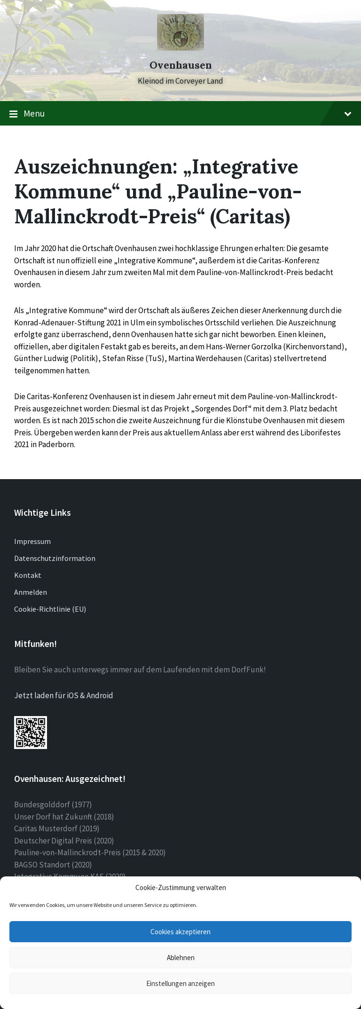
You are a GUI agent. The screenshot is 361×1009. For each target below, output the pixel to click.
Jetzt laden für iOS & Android (63, 695)
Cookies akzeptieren (180, 931)
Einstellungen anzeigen (180, 983)
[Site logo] (180, 48)
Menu (180, 114)
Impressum (32, 541)
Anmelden (30, 592)
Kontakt (27, 575)
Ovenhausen (180, 65)
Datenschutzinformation (54, 558)
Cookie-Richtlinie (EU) (50, 609)
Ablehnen (181, 957)
